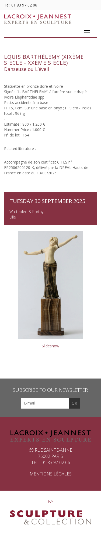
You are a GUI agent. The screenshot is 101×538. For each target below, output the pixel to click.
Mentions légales (51, 474)
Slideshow (50, 345)
